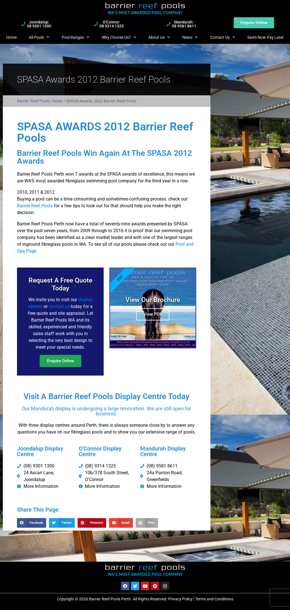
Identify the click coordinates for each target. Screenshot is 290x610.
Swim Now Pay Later (265, 37)
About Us (159, 37)
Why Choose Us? (119, 37)
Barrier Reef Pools (33, 101)
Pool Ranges (75, 37)
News (190, 37)
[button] (31, 522)
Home (11, 37)
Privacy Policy (180, 598)
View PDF (153, 313)
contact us (59, 306)
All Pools (39, 37)
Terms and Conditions (214, 598)
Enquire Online (60, 360)
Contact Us (222, 37)
